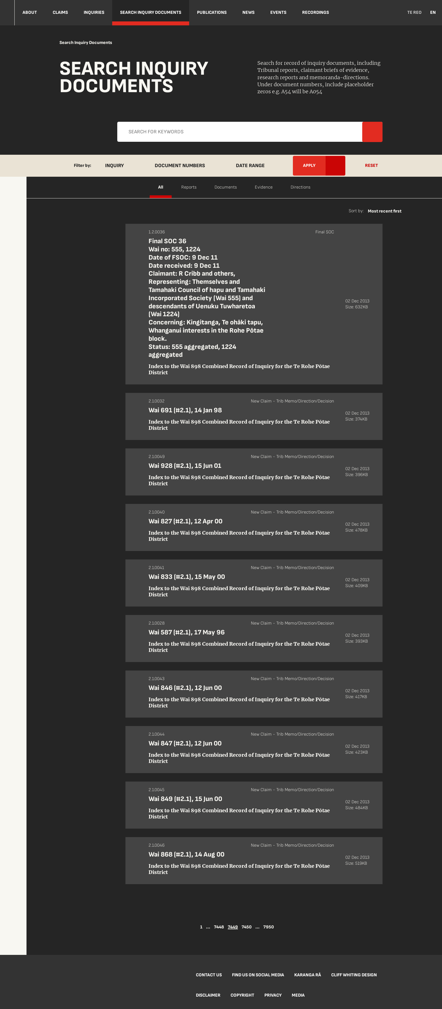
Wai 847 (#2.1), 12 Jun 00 (185, 743)
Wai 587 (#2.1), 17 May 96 (187, 632)
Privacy (273, 995)
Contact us (209, 975)
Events (278, 12)
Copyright (242, 995)
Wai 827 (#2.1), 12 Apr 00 (185, 521)
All (160, 187)
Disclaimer (208, 995)
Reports (188, 187)
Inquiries (94, 12)
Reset (371, 165)
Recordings (315, 12)
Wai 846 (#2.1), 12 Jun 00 (185, 688)
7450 (247, 927)
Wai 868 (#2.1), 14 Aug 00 (186, 854)
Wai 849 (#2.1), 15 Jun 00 (185, 799)
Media (298, 995)
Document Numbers (180, 166)
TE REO (414, 12)
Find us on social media (258, 975)
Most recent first (384, 211)
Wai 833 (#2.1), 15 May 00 (187, 577)
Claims (60, 12)
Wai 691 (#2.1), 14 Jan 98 (185, 410)
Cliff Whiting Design (354, 975)
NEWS (248, 12)
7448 (219, 927)
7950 (268, 927)
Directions (300, 187)
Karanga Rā (307, 975)
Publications (212, 12)
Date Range (250, 166)
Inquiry (114, 166)
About (30, 12)
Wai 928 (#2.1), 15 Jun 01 (185, 466)
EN (433, 12)
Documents (226, 187)
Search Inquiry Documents (150, 12)
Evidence (264, 187)
